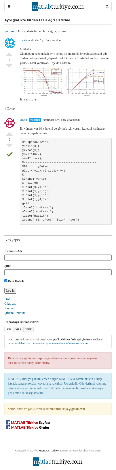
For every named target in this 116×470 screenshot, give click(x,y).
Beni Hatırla (14, 281)
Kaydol (8, 308)
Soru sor (9, 31)
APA (9, 329)
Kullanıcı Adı (13, 251)
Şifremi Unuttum (14, 313)
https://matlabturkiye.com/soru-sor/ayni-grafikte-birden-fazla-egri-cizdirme (48, 343)
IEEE (28, 329)
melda (23, 40)
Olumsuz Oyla (9, 67)
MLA (18, 329)
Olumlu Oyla (9, 52)
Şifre (7, 266)
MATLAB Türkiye (49, 450)
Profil (7, 299)
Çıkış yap (10, 303)
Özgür (23, 119)
